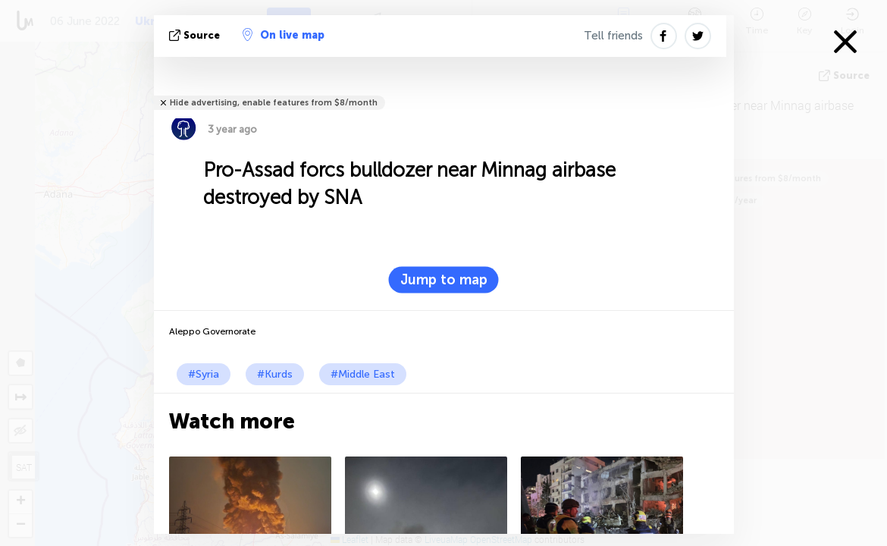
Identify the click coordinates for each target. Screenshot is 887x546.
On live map (283, 35)
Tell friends (613, 35)
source (196, 35)
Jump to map (443, 279)
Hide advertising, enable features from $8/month (274, 103)
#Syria (203, 374)
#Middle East (363, 374)
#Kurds (275, 374)
